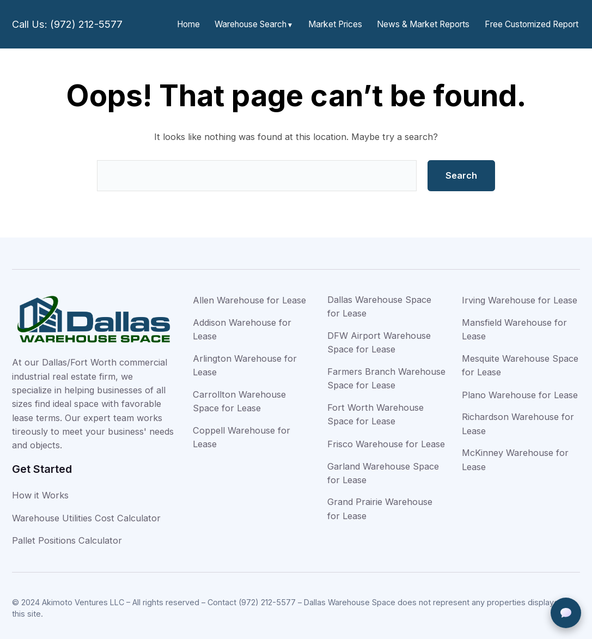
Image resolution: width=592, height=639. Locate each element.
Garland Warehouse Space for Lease (383, 469)
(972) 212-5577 (267, 598)
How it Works (40, 490)
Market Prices (344, 22)
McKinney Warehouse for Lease (515, 455)
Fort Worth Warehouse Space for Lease (375, 410)
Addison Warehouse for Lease (242, 325)
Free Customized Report (532, 22)
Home (202, 22)
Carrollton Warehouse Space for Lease (239, 397)
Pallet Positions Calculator (67, 536)
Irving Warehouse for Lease (519, 295)
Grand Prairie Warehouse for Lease (379, 504)
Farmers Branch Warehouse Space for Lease (386, 374)
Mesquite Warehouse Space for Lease (520, 361)
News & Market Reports (429, 22)
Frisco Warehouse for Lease (386, 439)
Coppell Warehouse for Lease (241, 433)
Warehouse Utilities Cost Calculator (86, 513)
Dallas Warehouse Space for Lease (379, 302)
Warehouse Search (263, 22)
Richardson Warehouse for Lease (518, 419)
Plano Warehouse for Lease (520, 390)
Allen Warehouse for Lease (249, 295)
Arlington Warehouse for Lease (245, 361)
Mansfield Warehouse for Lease (514, 325)
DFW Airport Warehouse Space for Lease (379, 338)
